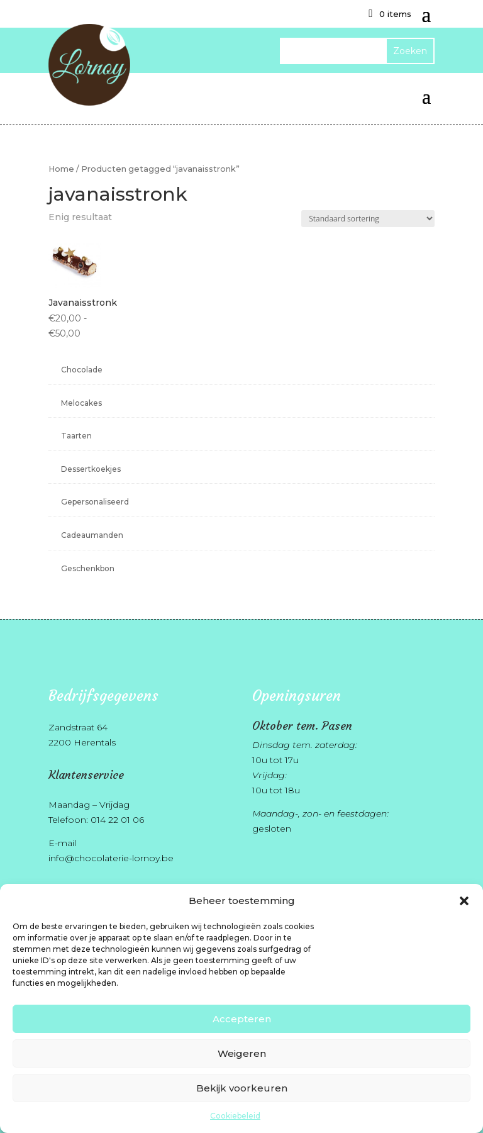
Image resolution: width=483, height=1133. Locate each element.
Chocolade (82, 369)
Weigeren (242, 1053)
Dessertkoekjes (91, 469)
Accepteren (242, 1019)
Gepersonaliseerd (95, 501)
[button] (464, 901)
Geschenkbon (87, 568)
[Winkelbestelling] (368, 218)
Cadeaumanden (92, 535)
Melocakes (81, 403)
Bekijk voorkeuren (241, 1088)
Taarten (76, 435)
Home (61, 169)
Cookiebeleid (235, 1115)
